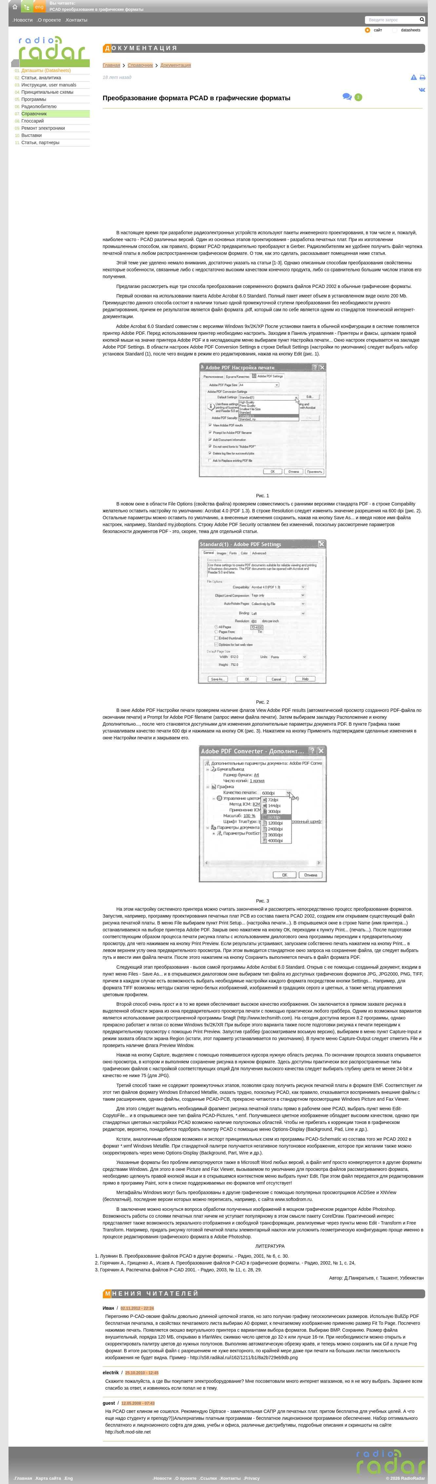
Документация (176, 65)
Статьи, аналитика (41, 77)
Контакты (76, 20)
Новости (23, 20)
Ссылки (208, 1478)
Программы (34, 99)
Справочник (34, 113)
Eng (69, 1478)
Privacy (252, 1478)
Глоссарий (33, 121)
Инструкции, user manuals (49, 84)
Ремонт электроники (43, 128)
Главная (111, 65)
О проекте (49, 20)
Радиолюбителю (39, 106)
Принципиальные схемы (48, 92)
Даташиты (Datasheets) (46, 70)
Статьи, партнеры (41, 142)
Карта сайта (48, 1478)
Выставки (32, 135)
